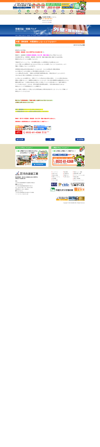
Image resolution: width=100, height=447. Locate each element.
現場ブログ (71, 13)
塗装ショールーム (56, 176)
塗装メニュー (37, 13)
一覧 (50, 139)
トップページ (55, 171)
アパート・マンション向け (79, 175)
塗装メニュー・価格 (78, 171)
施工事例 (45, 13)
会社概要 (54, 178)
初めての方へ (55, 173)
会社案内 (63, 13)
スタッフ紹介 (55, 180)
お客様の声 (54, 13)
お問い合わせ (67, 176)
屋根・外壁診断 (77, 178)
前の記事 (79, 139)
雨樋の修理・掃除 (77, 173)
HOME (19, 13)
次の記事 (20, 139)
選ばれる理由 (28, 13)
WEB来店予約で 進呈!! (67, 6)
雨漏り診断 (76, 176)
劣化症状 (18, 45)
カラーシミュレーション (79, 180)
